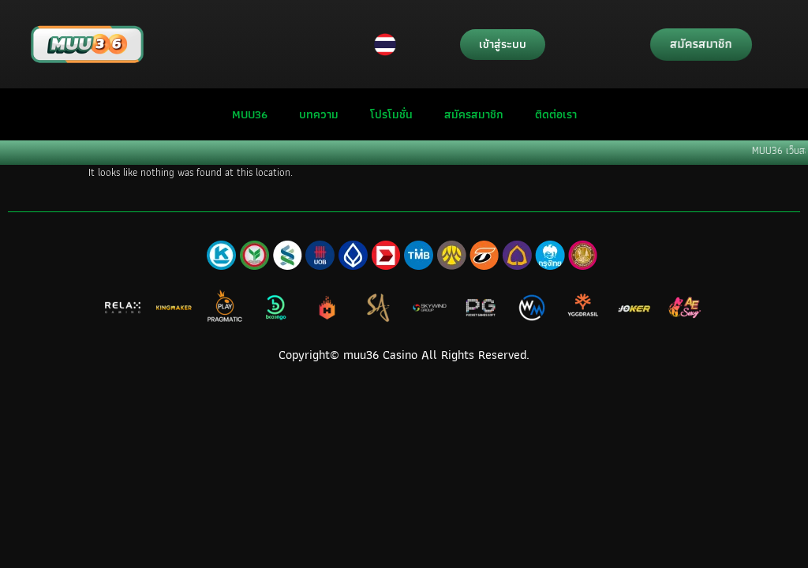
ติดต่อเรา (556, 114)
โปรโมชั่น (391, 114)
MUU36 (249, 114)
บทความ (319, 114)
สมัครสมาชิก (473, 114)
